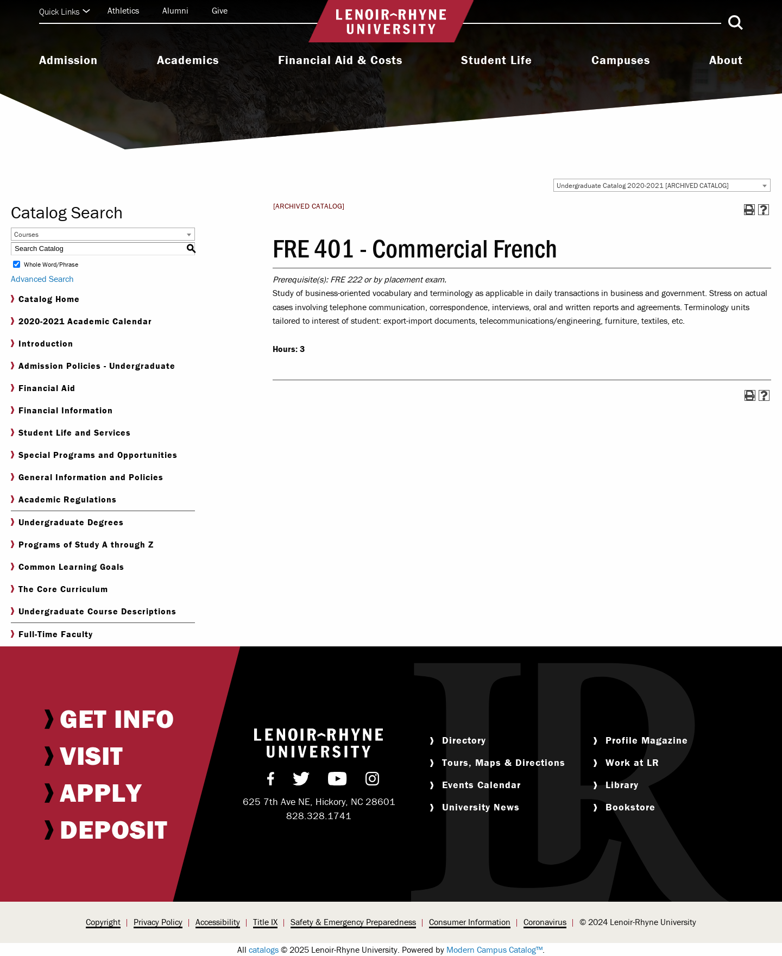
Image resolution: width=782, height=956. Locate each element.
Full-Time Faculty (52, 634)
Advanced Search (42, 278)
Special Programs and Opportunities (94, 455)
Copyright (103, 921)
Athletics (123, 10)
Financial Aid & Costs (340, 60)
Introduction (42, 343)
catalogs (264, 949)
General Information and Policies (87, 477)
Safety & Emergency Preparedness (353, 921)
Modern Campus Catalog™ (494, 949)
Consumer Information (469, 921)
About (726, 60)
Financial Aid (43, 388)
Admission (68, 60)
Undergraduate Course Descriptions (93, 611)
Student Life (496, 60)
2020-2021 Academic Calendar (81, 321)
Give (220, 10)
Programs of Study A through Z (82, 544)
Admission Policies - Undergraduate (93, 366)
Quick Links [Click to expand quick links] (64, 11)
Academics (188, 60)
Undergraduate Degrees (67, 522)
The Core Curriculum (59, 589)
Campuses (620, 60)
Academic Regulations (64, 499)
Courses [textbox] (26, 234)
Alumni (175, 10)
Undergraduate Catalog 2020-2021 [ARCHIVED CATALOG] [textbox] (643, 185)
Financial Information (62, 410)
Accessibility (217, 921)
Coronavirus (545, 921)
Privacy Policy (158, 921)
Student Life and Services (71, 432)
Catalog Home (45, 299)
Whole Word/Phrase (51, 264)
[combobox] (662, 185)
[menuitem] (68, 61)
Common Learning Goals (67, 567)
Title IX (265, 921)
